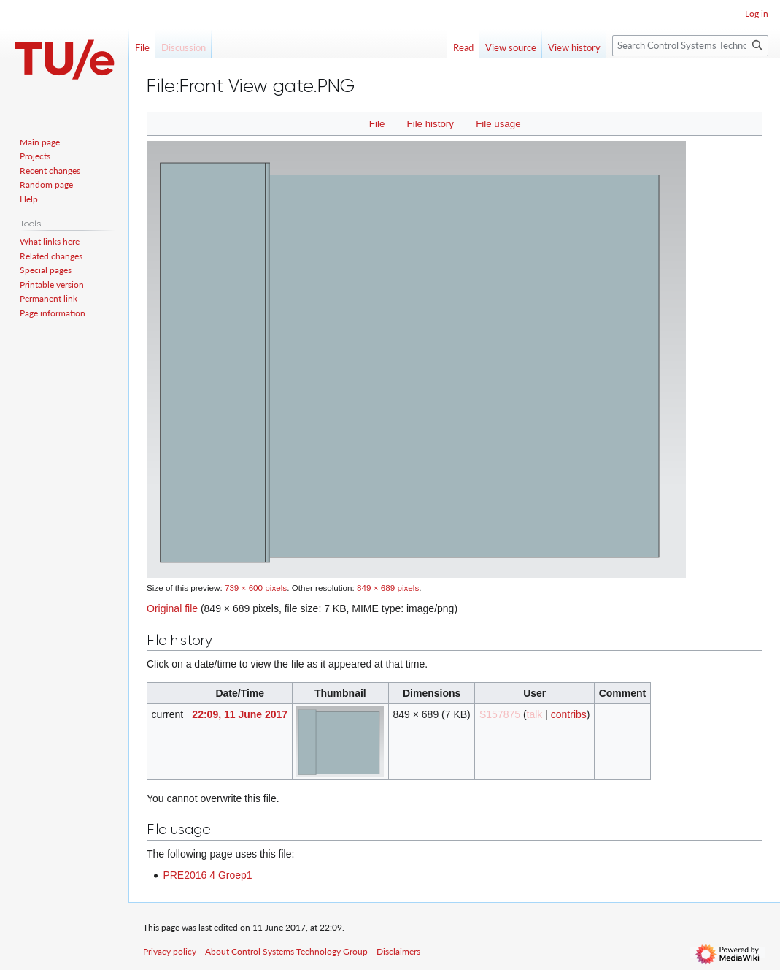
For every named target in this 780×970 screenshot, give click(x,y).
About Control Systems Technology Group (286, 951)
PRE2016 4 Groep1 (207, 875)
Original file (172, 608)
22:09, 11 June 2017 (239, 714)
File (377, 123)
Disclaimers (398, 951)
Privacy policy (169, 951)
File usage (498, 123)
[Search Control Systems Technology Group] (690, 45)
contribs (569, 714)
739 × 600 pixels (256, 587)
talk (535, 714)
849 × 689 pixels (388, 587)
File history (430, 123)
